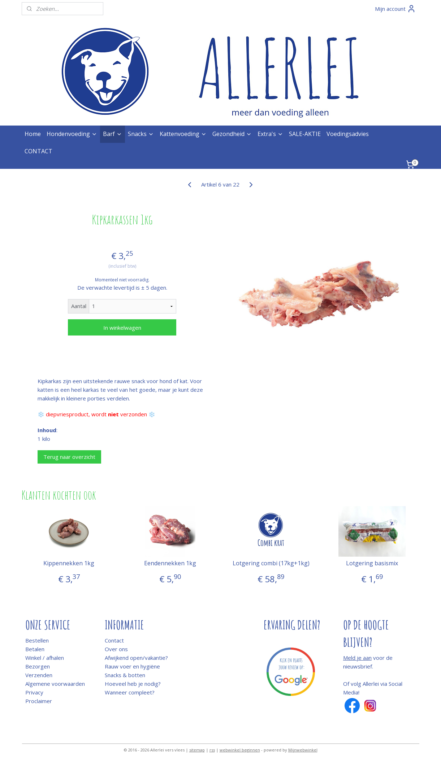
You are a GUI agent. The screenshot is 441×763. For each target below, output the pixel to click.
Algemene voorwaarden (55, 683)
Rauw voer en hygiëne (132, 666)
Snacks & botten (125, 675)
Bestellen (37, 640)
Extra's (270, 134)
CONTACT (38, 151)
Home (33, 134)
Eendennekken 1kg (170, 563)
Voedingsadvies (348, 134)
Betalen (34, 649)
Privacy (34, 692)
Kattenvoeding (183, 134)
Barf (112, 134)
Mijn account (395, 8)
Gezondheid (232, 134)
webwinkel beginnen (240, 750)
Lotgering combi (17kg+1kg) (271, 563)
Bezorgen (37, 666)
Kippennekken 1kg (68, 563)
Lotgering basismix (372, 563)
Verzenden (38, 675)
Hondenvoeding (72, 134)
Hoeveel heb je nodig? (133, 683)
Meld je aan (357, 657)
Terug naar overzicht (69, 456)
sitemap (197, 750)
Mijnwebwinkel (302, 750)
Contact (114, 640)
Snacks (141, 134)
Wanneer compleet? (130, 692)
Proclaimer (38, 701)
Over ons (116, 649)
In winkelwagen (122, 327)
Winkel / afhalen (44, 657)
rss (212, 750)
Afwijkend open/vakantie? (136, 657)
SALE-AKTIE (305, 134)
